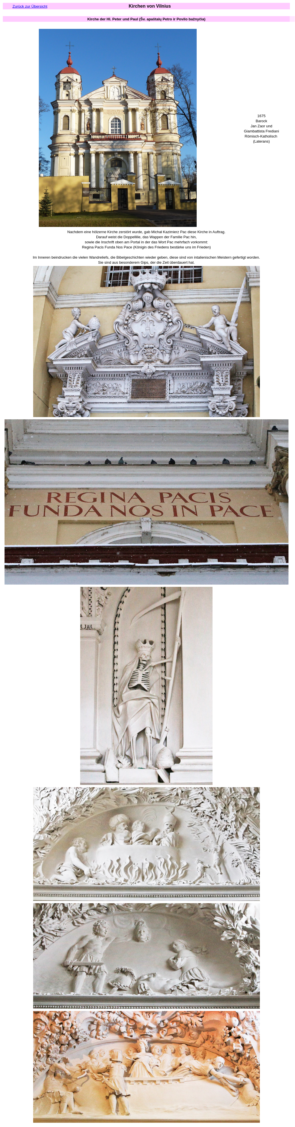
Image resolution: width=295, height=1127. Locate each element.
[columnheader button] (146, 19)
